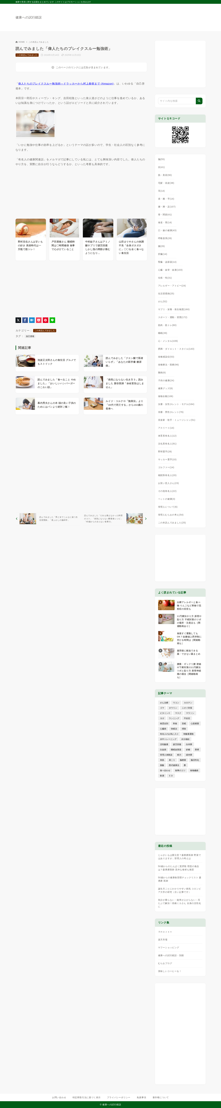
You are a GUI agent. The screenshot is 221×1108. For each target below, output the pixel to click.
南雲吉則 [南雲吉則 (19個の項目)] (164, 723)
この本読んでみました (39, 42)
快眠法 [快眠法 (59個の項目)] (174, 729)
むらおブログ (165, 963)
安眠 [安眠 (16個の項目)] (184, 723)
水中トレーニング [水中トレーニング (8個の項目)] (168, 739)
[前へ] (48, 518)
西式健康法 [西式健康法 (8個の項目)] (174, 765)
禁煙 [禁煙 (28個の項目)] (197, 749)
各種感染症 (166, 356)
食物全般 (165, 396)
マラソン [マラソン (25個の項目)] (190, 713)
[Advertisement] (39, 192)
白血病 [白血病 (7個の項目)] (163, 749)
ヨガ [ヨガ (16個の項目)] (162, 718)
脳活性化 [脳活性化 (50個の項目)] (195, 760)
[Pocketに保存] (39, 320)
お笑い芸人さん (168, 483)
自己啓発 (30, 336)
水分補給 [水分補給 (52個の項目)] (185, 739)
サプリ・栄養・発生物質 (174, 309)
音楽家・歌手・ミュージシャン (176, 420)
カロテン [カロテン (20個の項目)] (188, 702)
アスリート (166, 428)
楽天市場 (162, 939)
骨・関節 (165, 214)
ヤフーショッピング (168, 947)
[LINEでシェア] (52, 320)
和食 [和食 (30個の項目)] (175, 723)
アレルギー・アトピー (172, 285)
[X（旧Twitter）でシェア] (18, 320)
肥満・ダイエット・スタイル (176, 349)
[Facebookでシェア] (25, 320)
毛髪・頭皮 (166, 183)
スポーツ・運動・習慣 (172, 317)
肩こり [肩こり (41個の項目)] (172, 760)
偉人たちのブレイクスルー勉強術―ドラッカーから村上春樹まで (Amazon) (66, 83)
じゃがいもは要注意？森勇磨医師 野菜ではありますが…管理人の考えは (179, 857)
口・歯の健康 (167, 230)
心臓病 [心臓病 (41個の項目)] (163, 729)
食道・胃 (165, 222)
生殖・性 (165, 277)
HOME (20, 42)
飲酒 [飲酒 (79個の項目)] (162, 775)
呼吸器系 (165, 238)
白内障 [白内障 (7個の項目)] (189, 744)
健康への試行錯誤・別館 (171, 955)
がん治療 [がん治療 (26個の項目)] (164, 702)
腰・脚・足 (167, 206)
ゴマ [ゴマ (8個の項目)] (162, 708)
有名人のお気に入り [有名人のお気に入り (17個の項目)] (169, 734)
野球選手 (165, 451)
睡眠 (162, 333)
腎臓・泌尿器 (167, 262)
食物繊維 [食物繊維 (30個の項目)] (194, 770)
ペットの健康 (166, 499)
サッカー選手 (167, 459)
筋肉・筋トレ (167, 325)
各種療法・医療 (168, 364)
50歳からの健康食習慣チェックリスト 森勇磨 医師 (179, 879)
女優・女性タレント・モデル (176, 404)
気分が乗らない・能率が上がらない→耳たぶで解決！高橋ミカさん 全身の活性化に (179, 903)
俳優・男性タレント (171, 412)
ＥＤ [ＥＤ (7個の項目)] (171, 775)
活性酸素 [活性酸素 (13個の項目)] (164, 744)
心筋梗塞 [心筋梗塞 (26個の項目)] (195, 723)
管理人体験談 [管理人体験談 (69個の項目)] (166, 755)
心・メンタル (168, 341)
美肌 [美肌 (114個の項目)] (162, 760)
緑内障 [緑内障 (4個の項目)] (189, 755)
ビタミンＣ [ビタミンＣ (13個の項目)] (165, 713)
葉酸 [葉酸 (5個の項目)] (162, 765)
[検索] (199, 101)
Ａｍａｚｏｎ (165, 931)
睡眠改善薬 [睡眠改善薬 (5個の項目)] (176, 749)
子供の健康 (166, 380)
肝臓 (162, 254)
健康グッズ (165, 388)
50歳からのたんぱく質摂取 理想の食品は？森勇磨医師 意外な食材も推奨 (178, 868)
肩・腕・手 (166, 198)
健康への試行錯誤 (29, 17)
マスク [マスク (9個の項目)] (178, 713)
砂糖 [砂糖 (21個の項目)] (188, 749)
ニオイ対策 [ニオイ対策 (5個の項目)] (187, 708)
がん (162, 301)
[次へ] (115, 518)
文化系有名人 (167, 443)
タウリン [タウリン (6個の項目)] (173, 708)
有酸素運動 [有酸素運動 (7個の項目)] (188, 734)
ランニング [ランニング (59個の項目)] (174, 718)
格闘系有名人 (167, 475)
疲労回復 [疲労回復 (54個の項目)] (177, 744)
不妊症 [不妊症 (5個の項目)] (187, 718)
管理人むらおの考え (171, 514)
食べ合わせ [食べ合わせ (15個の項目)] (165, 770)
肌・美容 (165, 175)
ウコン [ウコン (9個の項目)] (176, 702)
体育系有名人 (167, 435)
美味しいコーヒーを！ (170, 971)
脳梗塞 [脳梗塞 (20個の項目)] (183, 760)
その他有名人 (167, 491)
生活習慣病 (166, 293)
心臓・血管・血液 (170, 270)
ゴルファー (166, 467)
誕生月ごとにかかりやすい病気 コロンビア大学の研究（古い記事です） (179, 890)
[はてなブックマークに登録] (32, 320)
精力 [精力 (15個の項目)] (179, 755)
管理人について (168, 507)
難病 (162, 372)
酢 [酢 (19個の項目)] (185, 765)
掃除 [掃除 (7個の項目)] (184, 729)
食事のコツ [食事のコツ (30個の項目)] (180, 770)
